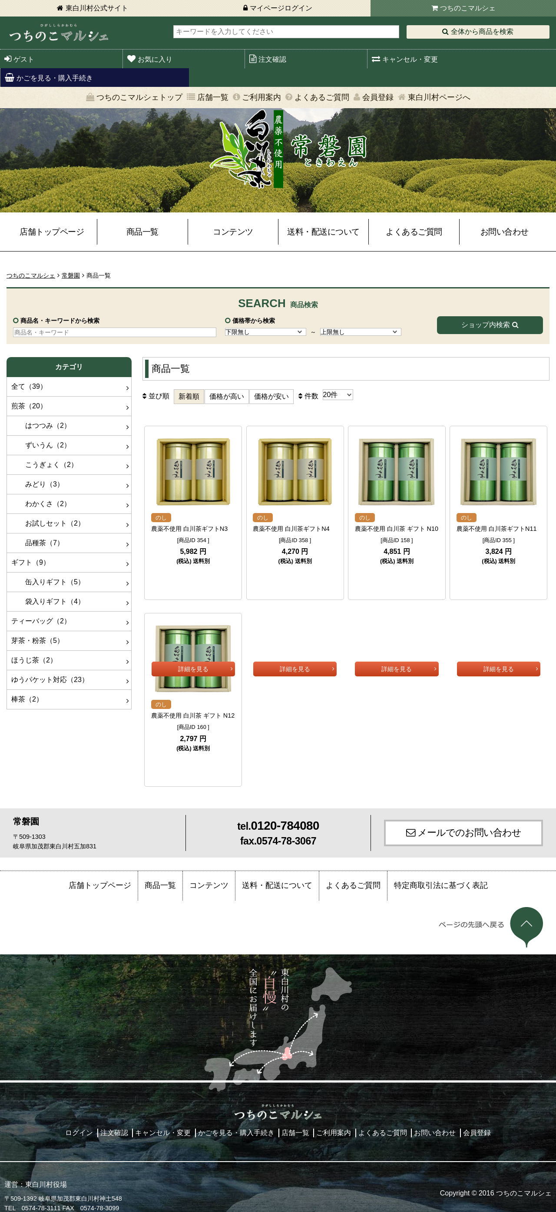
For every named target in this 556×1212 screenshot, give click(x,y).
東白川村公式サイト (97, 8)
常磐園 (71, 275)
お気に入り (155, 59)
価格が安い (271, 396)
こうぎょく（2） (44, 464)
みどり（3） (37, 484)
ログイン (79, 1124)
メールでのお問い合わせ (469, 823)
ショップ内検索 (485, 324)
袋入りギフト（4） (48, 601)
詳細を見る (193, 577)
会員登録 (378, 97)
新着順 (189, 396)
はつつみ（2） (41, 425)
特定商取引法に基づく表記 (441, 876)
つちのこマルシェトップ (139, 97)
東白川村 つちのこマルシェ (58, 33)
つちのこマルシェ (468, 8)
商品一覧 (142, 231)
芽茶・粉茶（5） (37, 640)
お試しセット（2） (48, 523)
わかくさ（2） (41, 503)
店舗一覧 (212, 97)
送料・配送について (323, 231)
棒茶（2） (27, 699)
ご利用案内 (261, 97)
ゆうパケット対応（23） (50, 679)
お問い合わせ (504, 231)
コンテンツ (233, 231)
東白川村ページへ (439, 97)
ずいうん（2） (41, 445)
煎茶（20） (29, 406)
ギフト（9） (30, 562)
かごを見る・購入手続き (55, 78)
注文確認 (272, 59)
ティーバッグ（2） (41, 621)
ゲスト (23, 59)
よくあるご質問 (322, 97)
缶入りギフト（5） (48, 582)
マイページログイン (281, 8)
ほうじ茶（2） (34, 660)
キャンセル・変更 (410, 59)
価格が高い (226, 396)
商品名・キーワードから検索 (59, 320)
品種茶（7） (37, 542)
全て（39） (29, 386)
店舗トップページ (52, 231)
